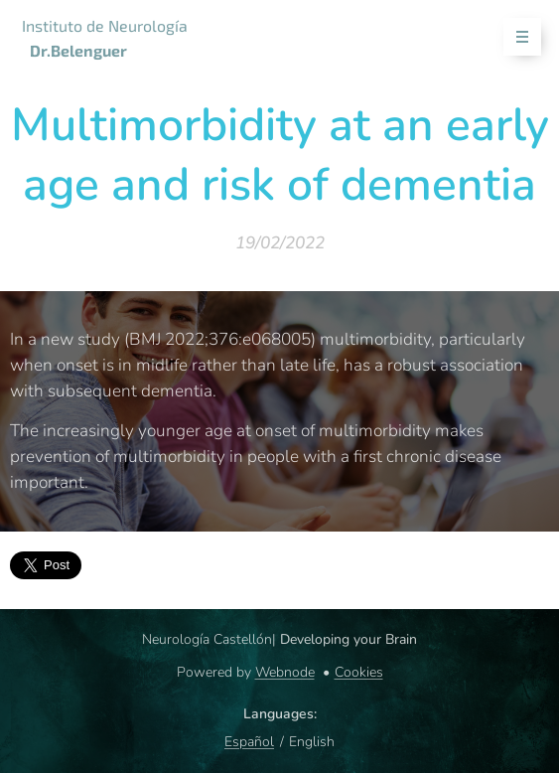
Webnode (285, 672)
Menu (515, 37)
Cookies (359, 672)
